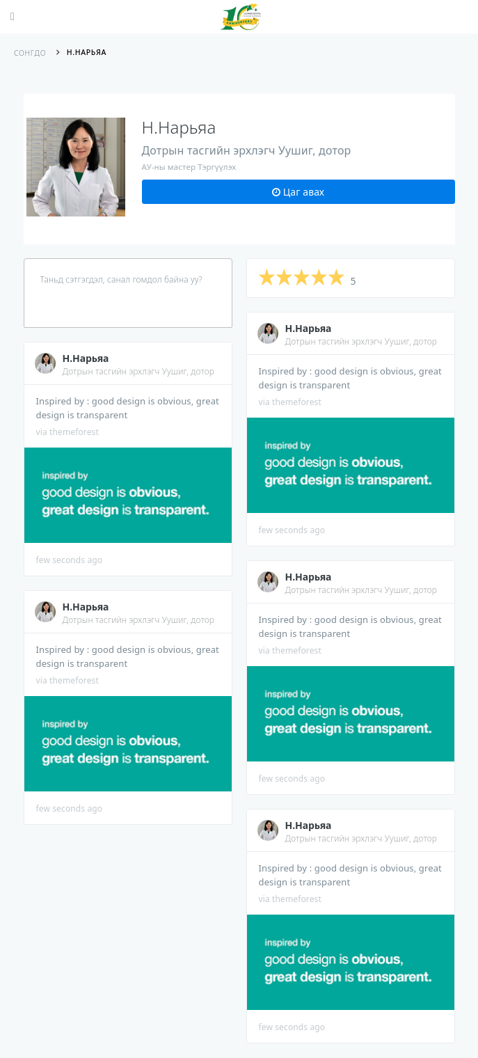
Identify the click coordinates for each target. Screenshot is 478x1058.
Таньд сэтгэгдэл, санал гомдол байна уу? (121, 279)
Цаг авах (298, 191)
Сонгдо (30, 53)
